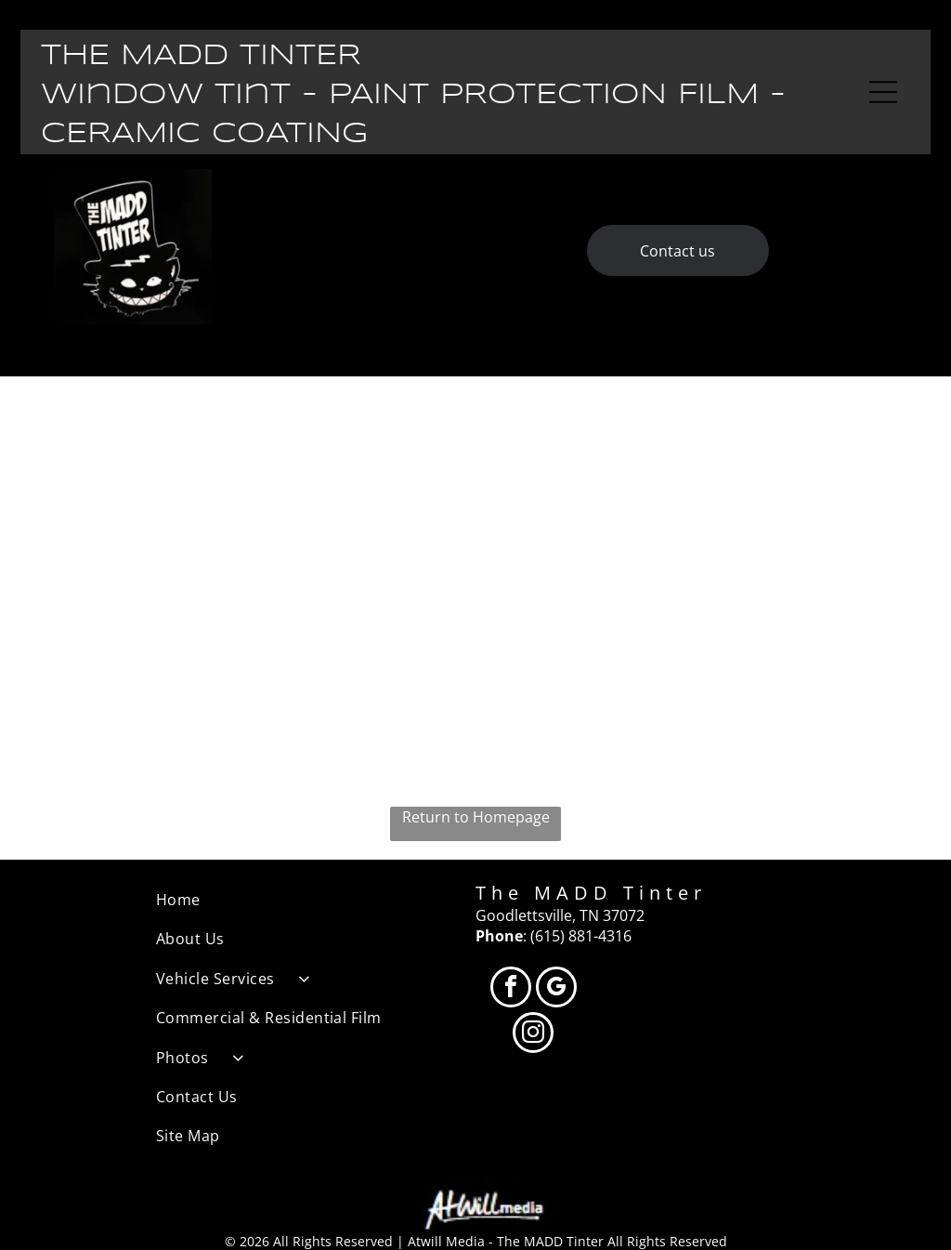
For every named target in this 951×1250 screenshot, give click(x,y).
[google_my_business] (556, 989)
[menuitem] (316, 899)
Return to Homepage (476, 817)
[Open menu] (883, 92)
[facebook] (510, 989)
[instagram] (533, 1035)
